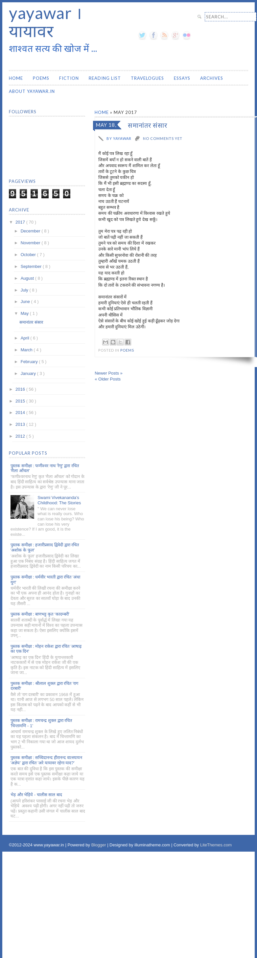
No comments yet (162, 138)
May (25, 313)
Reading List (105, 78)
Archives (211, 78)
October (29, 254)
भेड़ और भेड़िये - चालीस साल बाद (36, 794)
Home (16, 78)
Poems (41, 78)
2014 (20, 412)
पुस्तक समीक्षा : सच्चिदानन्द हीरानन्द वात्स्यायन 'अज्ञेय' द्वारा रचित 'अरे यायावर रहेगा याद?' (46, 760)
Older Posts (108, 379)
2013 (20, 424)
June (26, 301)
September (32, 266)
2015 (20, 401)
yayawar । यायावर (45, 22)
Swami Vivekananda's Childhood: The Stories (59, 500)
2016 (20, 389)
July (25, 290)
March (27, 349)
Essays (182, 78)
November (31, 242)
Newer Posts (109, 373)
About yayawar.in (32, 91)
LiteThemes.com (216, 844)
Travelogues (147, 78)
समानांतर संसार (147, 125)
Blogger (99, 844)
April (26, 338)
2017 (20, 222)
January (29, 373)
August (28, 278)
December (31, 231)
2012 (20, 436)
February (30, 361)
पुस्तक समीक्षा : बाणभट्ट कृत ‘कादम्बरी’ (40, 614)
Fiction (69, 78)
